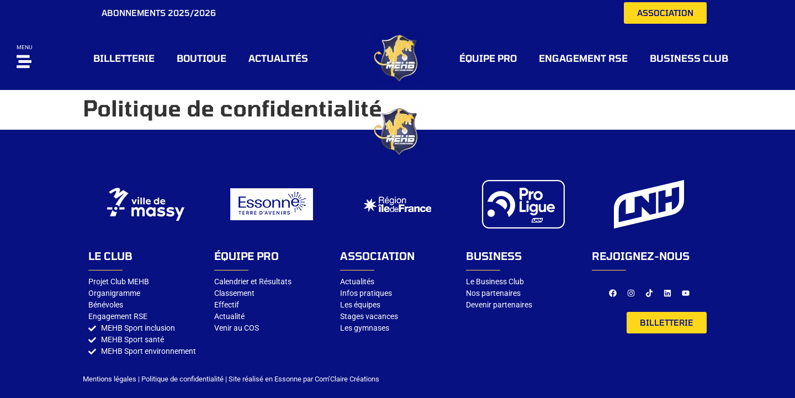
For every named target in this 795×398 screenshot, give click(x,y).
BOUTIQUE (201, 57)
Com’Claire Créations (347, 379)
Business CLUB (689, 57)
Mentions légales (109, 379)
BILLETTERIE (124, 57)
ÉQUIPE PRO (488, 57)
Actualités (278, 57)
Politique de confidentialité (182, 379)
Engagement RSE (583, 57)
